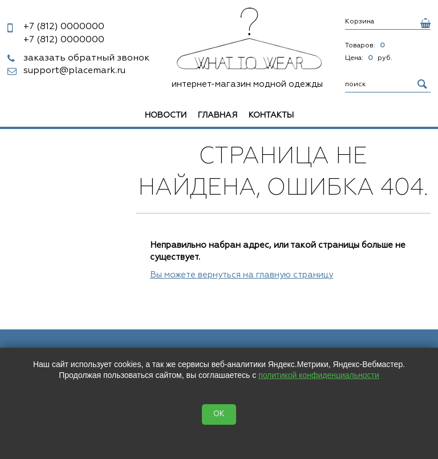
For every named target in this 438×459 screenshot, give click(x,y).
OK (219, 414)
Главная (217, 115)
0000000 (63, 26)
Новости (165, 115)
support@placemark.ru (74, 70)
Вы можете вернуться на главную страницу (241, 275)
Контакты (271, 115)
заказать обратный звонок (86, 58)
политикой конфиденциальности (318, 375)
